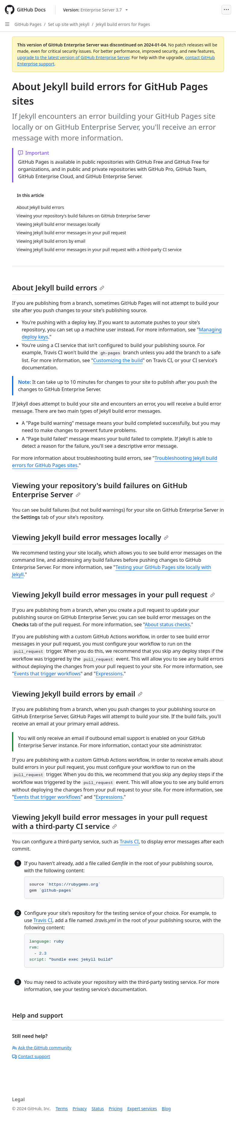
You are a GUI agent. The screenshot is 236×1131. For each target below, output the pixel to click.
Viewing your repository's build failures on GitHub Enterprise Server (99, 489)
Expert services (142, 1108)
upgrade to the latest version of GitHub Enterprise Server (73, 57)
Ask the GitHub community (41, 1047)
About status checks (167, 624)
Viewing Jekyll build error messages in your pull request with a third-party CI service (110, 821)
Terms (62, 1108)
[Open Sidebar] (7, 24)
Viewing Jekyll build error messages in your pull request (113, 594)
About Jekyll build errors (58, 287)
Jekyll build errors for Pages (123, 24)
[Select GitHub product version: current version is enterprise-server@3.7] (95, 9)
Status (98, 1108)
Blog (166, 1108)
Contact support (31, 1056)
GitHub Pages (28, 24)
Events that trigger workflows (47, 673)
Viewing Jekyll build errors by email (77, 694)
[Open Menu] (226, 9)
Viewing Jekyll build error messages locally (90, 537)
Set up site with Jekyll (69, 24)
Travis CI (129, 841)
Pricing (115, 1108)
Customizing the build (118, 360)
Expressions (109, 673)
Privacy (80, 1108)
